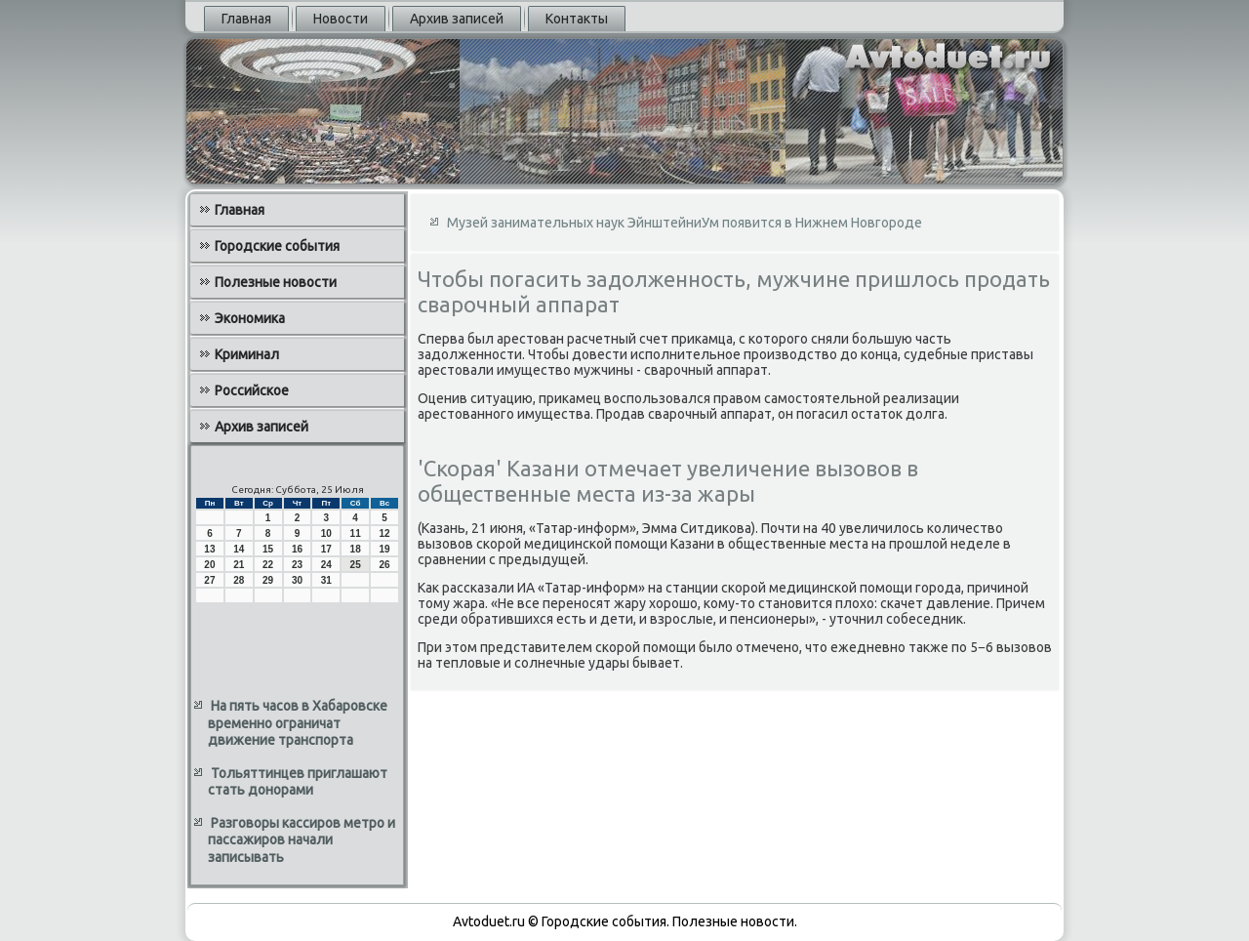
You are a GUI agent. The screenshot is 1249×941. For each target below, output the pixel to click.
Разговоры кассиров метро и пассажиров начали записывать (301, 840)
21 (238, 564)
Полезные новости (276, 282)
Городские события (277, 246)
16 (297, 549)
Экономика (250, 318)
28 (238, 580)
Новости (340, 18)
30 (297, 580)
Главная (246, 18)
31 (326, 580)
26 (384, 564)
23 (297, 564)
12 (384, 533)
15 (267, 549)
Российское (252, 390)
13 (209, 549)
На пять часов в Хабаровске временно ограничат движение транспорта (297, 723)
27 (209, 580)
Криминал (247, 354)
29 (267, 580)
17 (326, 549)
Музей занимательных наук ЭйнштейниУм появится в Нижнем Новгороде (684, 222)
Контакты (576, 18)
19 (384, 549)
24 (326, 564)
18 (355, 549)
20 (209, 564)
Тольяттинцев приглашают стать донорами (297, 781)
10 (326, 533)
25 (355, 564)
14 (238, 549)
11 (355, 533)
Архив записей (457, 18)
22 (267, 564)
